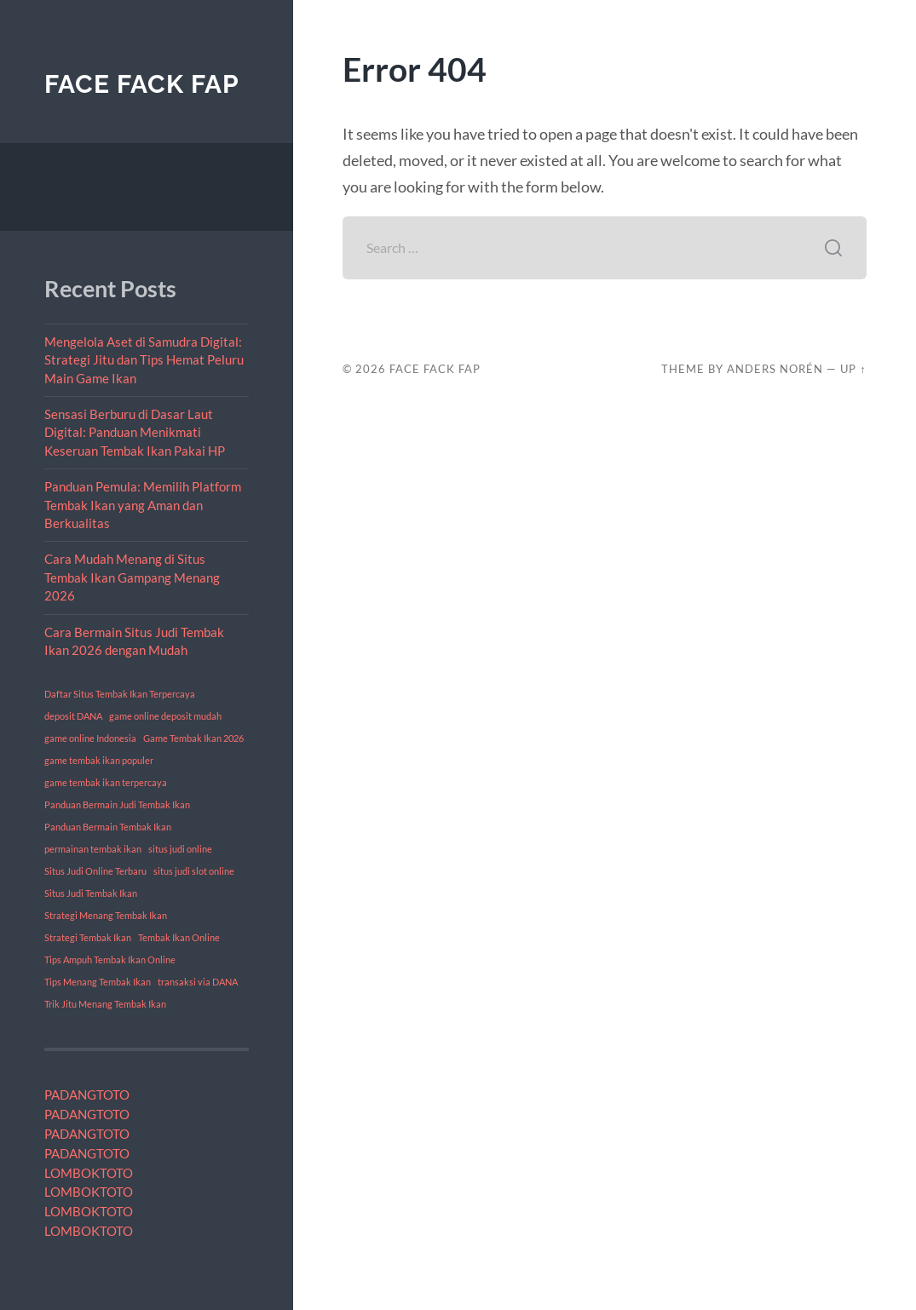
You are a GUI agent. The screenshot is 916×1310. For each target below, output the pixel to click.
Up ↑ (853, 369)
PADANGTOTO (87, 1094)
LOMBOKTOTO (88, 1173)
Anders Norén (775, 369)
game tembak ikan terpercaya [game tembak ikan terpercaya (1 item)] (105, 782)
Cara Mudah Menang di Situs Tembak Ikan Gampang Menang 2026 (132, 577)
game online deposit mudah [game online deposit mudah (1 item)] (165, 715)
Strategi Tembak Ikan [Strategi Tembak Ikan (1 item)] (87, 937)
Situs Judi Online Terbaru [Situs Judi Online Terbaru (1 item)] (95, 870)
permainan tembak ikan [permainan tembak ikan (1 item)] (92, 848)
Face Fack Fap (141, 84)
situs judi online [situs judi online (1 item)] (180, 848)
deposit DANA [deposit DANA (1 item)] (73, 715)
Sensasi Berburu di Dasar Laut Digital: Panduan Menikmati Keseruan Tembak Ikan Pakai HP (134, 432)
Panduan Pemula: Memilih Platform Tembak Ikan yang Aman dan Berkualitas (142, 505)
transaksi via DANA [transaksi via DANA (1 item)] (198, 981)
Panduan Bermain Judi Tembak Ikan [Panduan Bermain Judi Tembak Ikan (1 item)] (117, 804)
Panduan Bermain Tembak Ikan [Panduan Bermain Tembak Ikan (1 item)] (107, 826)
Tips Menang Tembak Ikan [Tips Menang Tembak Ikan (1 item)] (97, 981)
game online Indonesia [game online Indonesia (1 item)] (90, 738)
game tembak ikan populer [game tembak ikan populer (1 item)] (98, 760)
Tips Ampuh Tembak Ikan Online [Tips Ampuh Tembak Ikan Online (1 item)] (110, 959)
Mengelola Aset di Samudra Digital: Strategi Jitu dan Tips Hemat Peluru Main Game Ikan (144, 360)
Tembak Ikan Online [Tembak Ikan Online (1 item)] (179, 937)
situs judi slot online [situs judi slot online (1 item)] (193, 870)
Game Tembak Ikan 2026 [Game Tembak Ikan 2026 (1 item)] (193, 738)
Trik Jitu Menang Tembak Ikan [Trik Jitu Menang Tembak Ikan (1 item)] (105, 1003)
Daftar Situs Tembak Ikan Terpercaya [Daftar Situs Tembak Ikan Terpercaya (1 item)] (119, 693)
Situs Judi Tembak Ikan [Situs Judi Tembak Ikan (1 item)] (90, 893)
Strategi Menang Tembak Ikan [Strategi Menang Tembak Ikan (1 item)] (105, 915)
